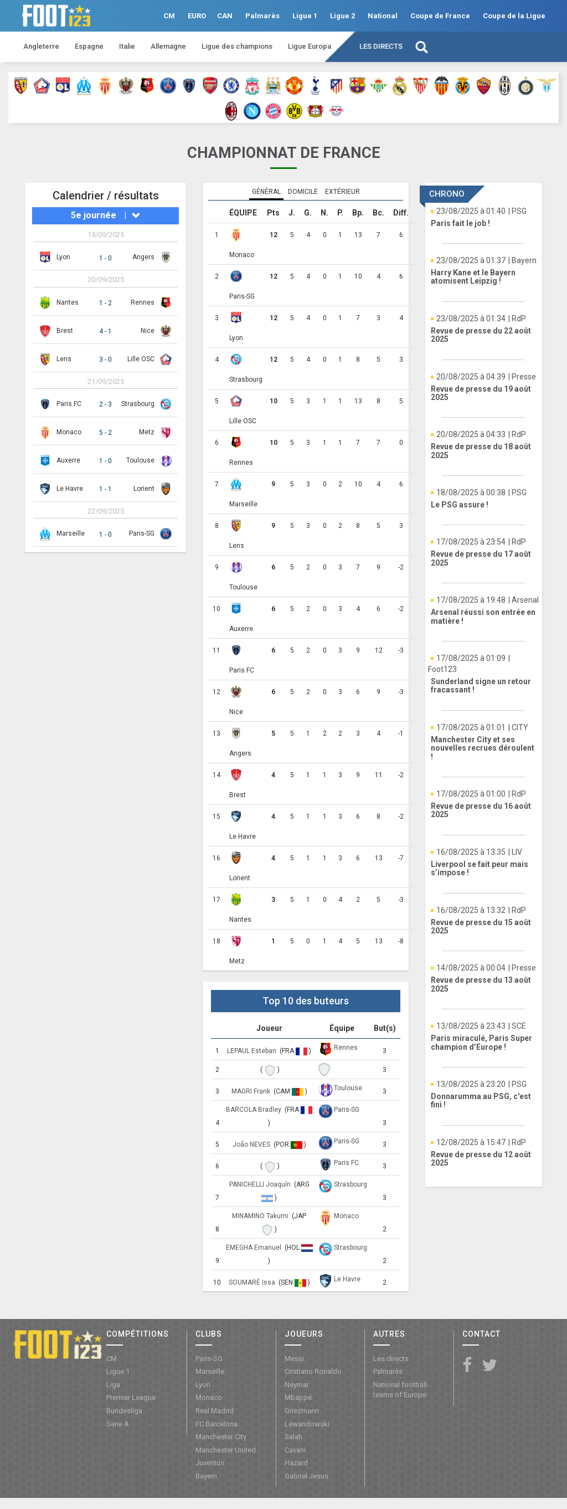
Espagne (89, 46)
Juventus (209, 1463)
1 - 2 (105, 303)
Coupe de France (440, 16)
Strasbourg (137, 404)
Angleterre (41, 46)
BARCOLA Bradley (254, 1109)
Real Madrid (214, 1411)
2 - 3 (105, 404)
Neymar (297, 1384)
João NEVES (252, 1144)
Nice (147, 331)
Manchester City (220, 1437)
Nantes (67, 302)
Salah (293, 1437)
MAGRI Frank (251, 1091)
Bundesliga (124, 1411)
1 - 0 (105, 258)
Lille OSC (140, 359)
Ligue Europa (309, 46)
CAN (225, 16)
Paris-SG (141, 533)
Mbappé (298, 1397)
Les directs (381, 46)
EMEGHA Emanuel (254, 1247)
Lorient (143, 488)
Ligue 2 (342, 16)
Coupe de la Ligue (514, 16)
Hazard (296, 1463)
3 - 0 (105, 359)
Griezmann (302, 1411)
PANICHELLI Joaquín (260, 1184)
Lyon (63, 257)
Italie (127, 46)
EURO (197, 16)
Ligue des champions (237, 46)
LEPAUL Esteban (252, 1051)
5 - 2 (105, 433)
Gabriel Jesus (306, 1476)
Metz (146, 432)
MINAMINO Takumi (261, 1216)
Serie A (117, 1424)
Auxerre (68, 460)
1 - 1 (105, 489)
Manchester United (225, 1450)
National (383, 16)
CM (169, 16)
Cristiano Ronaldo (313, 1371)
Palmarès (262, 16)
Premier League (131, 1397)
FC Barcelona (216, 1424)
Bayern (206, 1476)
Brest (64, 331)
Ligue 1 (304, 16)
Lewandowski (307, 1424)
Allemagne (168, 46)
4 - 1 (105, 331)
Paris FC (68, 404)
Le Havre (69, 488)
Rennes (142, 302)
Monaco (68, 432)
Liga (113, 1384)
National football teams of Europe (400, 1389)
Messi (294, 1358)
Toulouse (140, 460)
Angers (143, 257)
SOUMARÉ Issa (253, 1282)
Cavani (295, 1450)
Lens (63, 359)
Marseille (70, 533)
